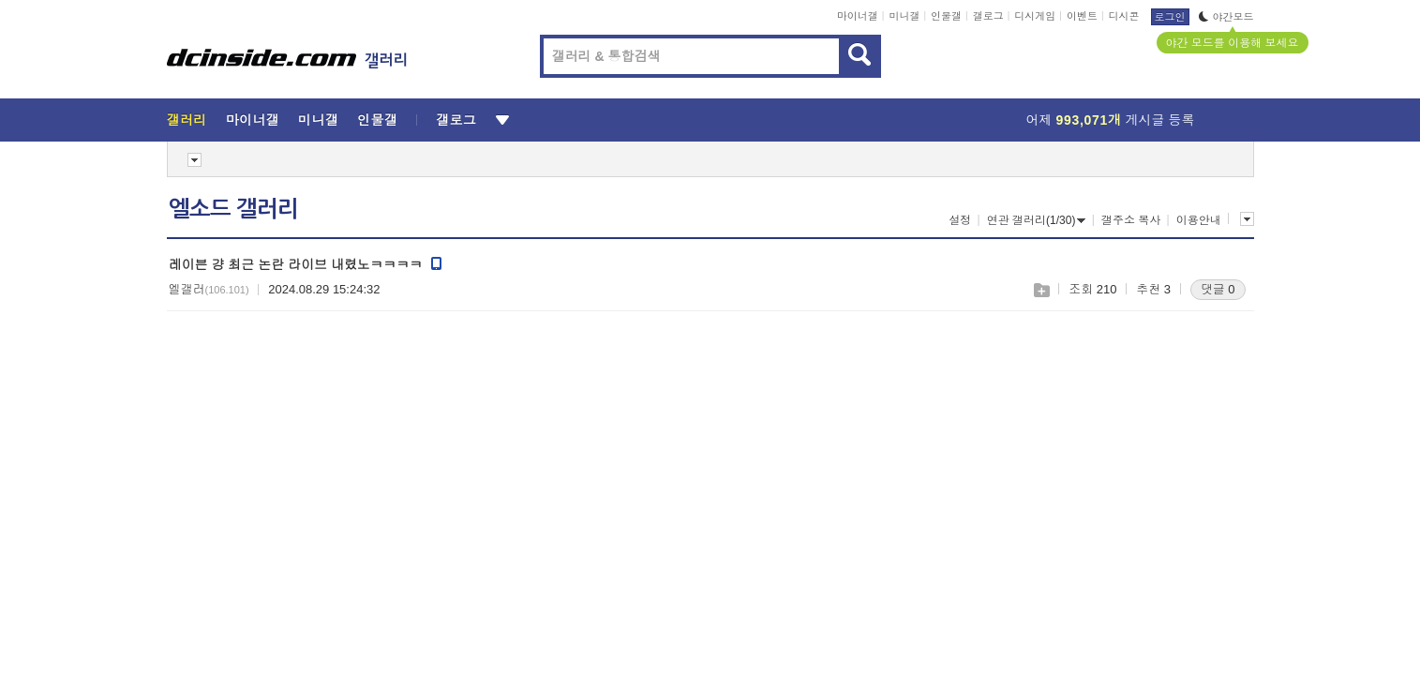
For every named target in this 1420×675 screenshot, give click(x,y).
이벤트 (1082, 16)
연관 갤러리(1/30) (1036, 220)
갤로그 (988, 16)
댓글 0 (1218, 289)
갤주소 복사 (1130, 220)
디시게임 (1034, 16)
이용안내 (1198, 220)
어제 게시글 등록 (1110, 120)
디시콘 (1124, 16)
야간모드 (1226, 16)
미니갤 (904, 16)
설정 (960, 220)
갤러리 (187, 120)
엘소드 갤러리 (233, 209)
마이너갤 (857, 16)
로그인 (1170, 16)
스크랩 (1041, 290)
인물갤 (946, 16)
